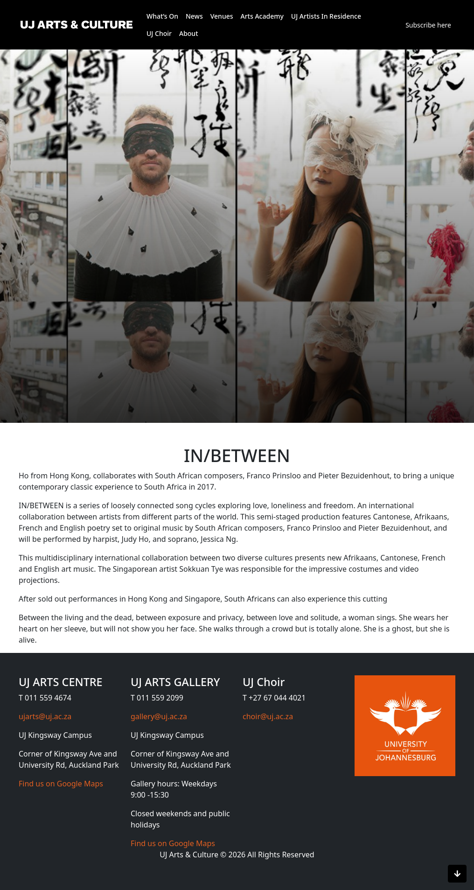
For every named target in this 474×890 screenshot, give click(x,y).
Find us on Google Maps (61, 783)
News (194, 16)
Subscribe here (428, 25)
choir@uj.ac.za (268, 716)
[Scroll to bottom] (457, 874)
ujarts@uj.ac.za (45, 716)
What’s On (162, 16)
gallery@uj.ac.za (159, 716)
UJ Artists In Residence (326, 16)
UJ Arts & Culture (190, 854)
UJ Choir (159, 33)
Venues (221, 16)
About (188, 33)
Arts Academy (262, 16)
